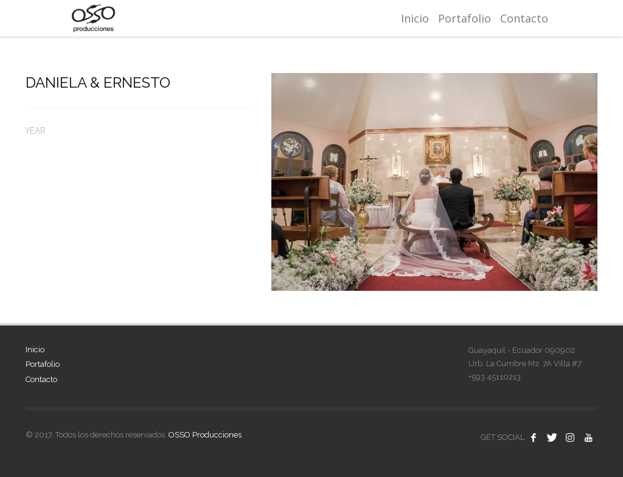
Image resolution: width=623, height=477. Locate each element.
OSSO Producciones (205, 434)
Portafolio (43, 364)
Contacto (41, 379)
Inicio (35, 349)
